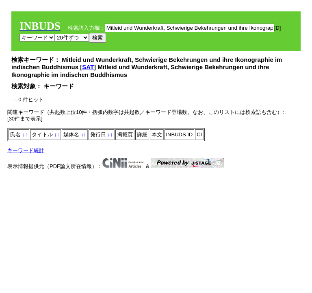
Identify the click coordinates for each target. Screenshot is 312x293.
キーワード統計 (25, 150)
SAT (88, 66)
